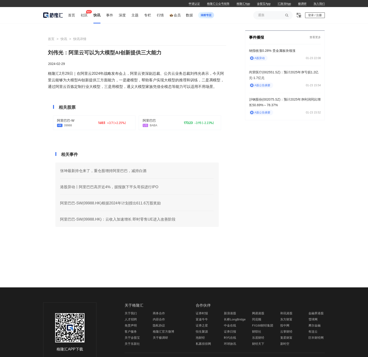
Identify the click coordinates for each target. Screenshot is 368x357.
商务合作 (159, 313)
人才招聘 (131, 319)
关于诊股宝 (132, 337)
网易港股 (258, 313)
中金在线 (230, 325)
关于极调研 (160, 337)
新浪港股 (230, 313)
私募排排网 (203, 344)
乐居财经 (258, 337)
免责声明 (131, 325)
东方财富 (286, 319)
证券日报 (230, 331)
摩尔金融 (314, 325)
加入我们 (319, 3)
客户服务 (131, 331)
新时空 (284, 344)
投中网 (284, 325)
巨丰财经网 (316, 337)
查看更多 (315, 37)
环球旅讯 (230, 344)
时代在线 (230, 337)
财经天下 (258, 344)
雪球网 (313, 319)
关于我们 (131, 313)
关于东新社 (132, 344)
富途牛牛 (202, 319)
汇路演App (284, 3)
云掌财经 (286, 331)
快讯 (64, 39)
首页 (51, 39)
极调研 (302, 3)
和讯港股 (286, 313)
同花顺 (256, 319)
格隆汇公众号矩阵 (218, 3)
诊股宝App (263, 3)
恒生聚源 (202, 331)
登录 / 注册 (315, 15)
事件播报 (256, 37)
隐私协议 (159, 325)
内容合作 (159, 319)
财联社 (256, 331)
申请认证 (194, 3)
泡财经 (200, 337)
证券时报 (202, 313)
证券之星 (202, 325)
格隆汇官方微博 (163, 331)
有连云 (313, 331)
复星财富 (286, 337)
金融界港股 (316, 313)
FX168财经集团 (262, 325)
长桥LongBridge (235, 319)
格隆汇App (243, 3)
